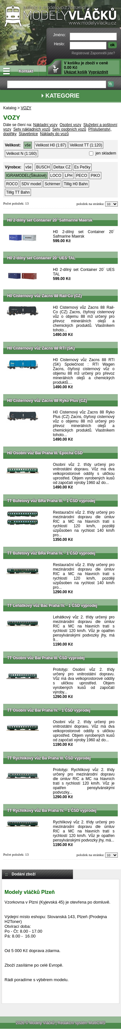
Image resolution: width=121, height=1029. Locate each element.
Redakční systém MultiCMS (81, 1023)
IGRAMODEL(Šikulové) (26, 175)
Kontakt (26, 71)
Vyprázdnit (98, 72)
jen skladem (105, 153)
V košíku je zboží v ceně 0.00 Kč (86, 67)
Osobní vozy (70, 125)
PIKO (95, 175)
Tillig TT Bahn (18, 192)
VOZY (26, 108)
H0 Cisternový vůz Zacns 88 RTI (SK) (41, 348)
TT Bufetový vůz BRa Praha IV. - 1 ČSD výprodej (51, 553)
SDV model (31, 184)
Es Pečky (82, 167)
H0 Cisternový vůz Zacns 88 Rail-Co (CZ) (44, 296)
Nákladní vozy (45, 125)
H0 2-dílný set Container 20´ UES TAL (41, 258)
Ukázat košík (75, 72)
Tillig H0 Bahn (76, 184)
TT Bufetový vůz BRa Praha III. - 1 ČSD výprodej (51, 500)
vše (28, 145)
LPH (68, 175)
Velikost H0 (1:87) (50, 145)
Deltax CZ (61, 167)
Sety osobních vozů (69, 129)
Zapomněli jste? (102, 53)
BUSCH (43, 167)
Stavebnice (28, 134)
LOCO (55, 175)
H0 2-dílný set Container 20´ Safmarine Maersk (49, 220)
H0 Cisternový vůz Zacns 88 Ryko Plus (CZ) (47, 400)
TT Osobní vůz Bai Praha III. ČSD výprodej (46, 658)
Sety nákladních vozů (31, 129)
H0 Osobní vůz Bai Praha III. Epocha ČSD (45, 453)
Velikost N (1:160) (21, 153)
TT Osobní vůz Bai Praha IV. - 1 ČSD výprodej (48, 710)
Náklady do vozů (54, 134)
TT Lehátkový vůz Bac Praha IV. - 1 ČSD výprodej (52, 605)
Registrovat (80, 53)
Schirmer (52, 184)
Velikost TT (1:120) (86, 145)
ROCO (12, 184)
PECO (81, 175)
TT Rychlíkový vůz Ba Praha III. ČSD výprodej (49, 758)
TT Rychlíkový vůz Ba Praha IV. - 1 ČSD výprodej (51, 810)
